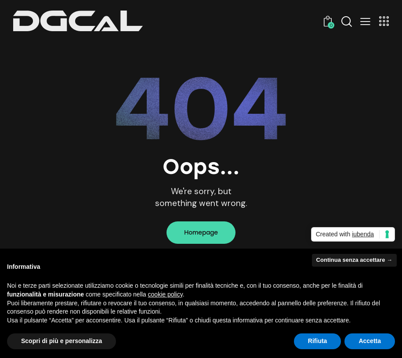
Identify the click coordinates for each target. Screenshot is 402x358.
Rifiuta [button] (317, 340)
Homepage (201, 232)
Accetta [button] (370, 340)
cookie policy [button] (165, 294)
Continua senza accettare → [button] (354, 260)
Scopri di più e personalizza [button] (61, 340)
